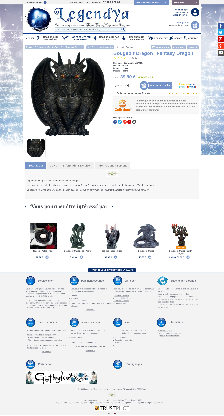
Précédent (179, 47)
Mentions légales (165, 331)
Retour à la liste (160, 47)
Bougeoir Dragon (146, 251)
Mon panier (183, 22)
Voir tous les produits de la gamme (112, 271)
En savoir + (90, 311)
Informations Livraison (77, 165)
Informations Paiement (112, 165)
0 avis (53, 165)
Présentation (36, 165)
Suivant (192, 47)
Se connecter (182, 12)
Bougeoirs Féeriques (125, 47)
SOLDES (178, 38)
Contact (193, 38)
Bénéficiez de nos (148, 2)
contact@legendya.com (39, 304)
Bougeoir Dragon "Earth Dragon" (180, 252)
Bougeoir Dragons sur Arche (77, 251)
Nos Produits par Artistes (136, 38)
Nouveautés (161, 38)
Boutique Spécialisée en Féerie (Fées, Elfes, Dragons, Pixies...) (54, 47)
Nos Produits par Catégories (81, 38)
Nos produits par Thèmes (51, 38)
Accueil (30, 38)
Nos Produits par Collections (109, 38)
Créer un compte (181, 15)
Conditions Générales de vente (171, 334)
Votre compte (182, 9)
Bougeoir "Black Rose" (43, 251)
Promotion (181, 247)
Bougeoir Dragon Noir (112, 251)
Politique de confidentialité (169, 337)
